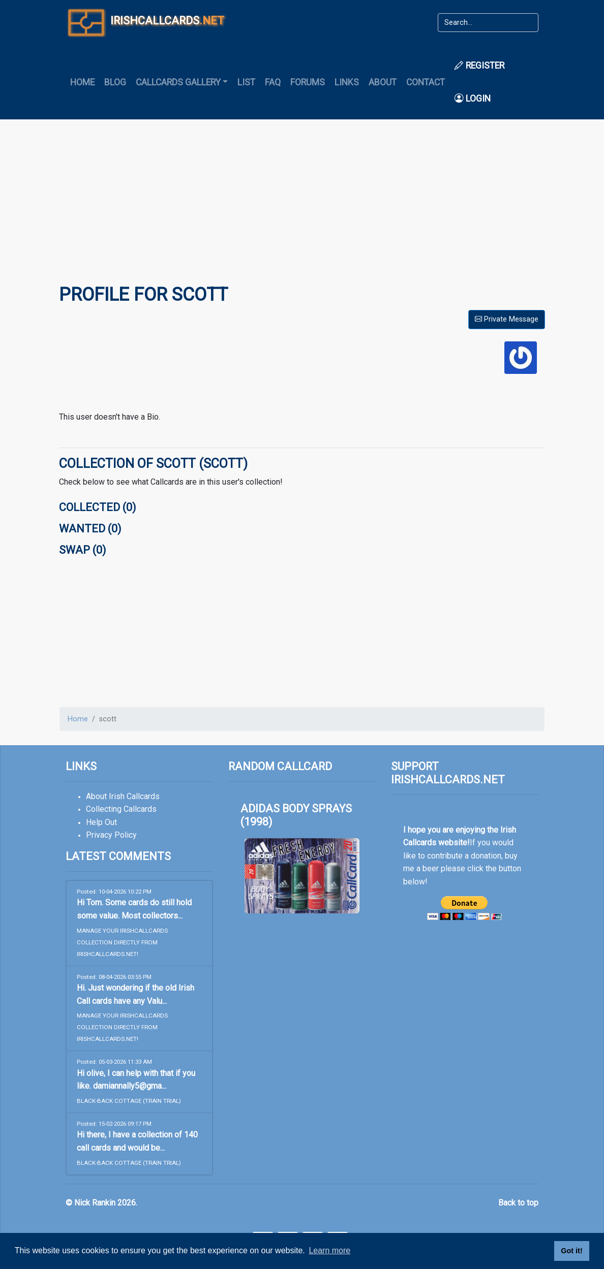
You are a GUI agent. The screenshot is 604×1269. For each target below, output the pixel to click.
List (246, 82)
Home (82, 82)
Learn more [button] (329, 1250)
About (383, 82)
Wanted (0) (90, 528)
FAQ (273, 82)
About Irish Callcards (123, 796)
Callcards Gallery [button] (178, 82)
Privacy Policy (111, 835)
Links (347, 82)
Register (479, 65)
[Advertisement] (302, 209)
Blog (115, 82)
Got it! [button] (571, 1251)
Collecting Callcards (121, 809)
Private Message (506, 319)
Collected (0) (97, 507)
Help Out (101, 822)
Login (473, 98)
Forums (307, 82)
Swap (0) (82, 550)
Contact (425, 82)
